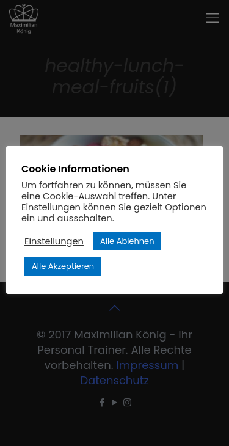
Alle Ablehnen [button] (127, 241)
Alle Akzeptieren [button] (63, 266)
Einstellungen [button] (54, 241)
